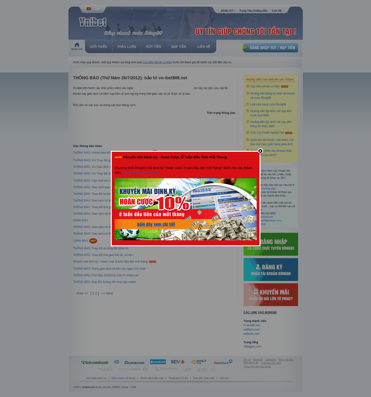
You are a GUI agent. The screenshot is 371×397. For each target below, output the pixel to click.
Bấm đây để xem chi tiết (142, 172)
